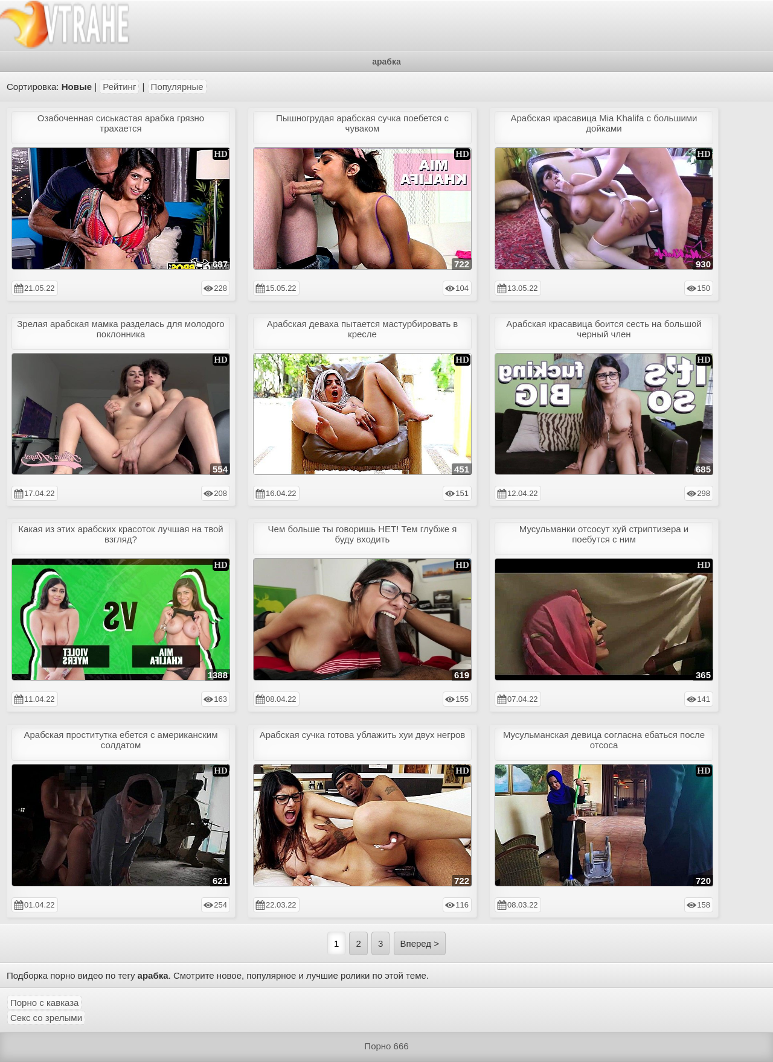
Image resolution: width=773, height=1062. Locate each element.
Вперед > (420, 943)
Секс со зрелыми (46, 1018)
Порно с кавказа (44, 1002)
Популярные (177, 86)
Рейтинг (119, 86)
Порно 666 (386, 1046)
